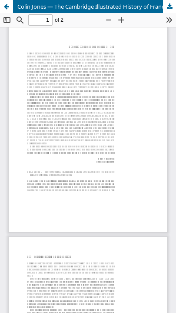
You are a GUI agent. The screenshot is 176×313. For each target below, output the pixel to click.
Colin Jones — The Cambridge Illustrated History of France (92, 6)
